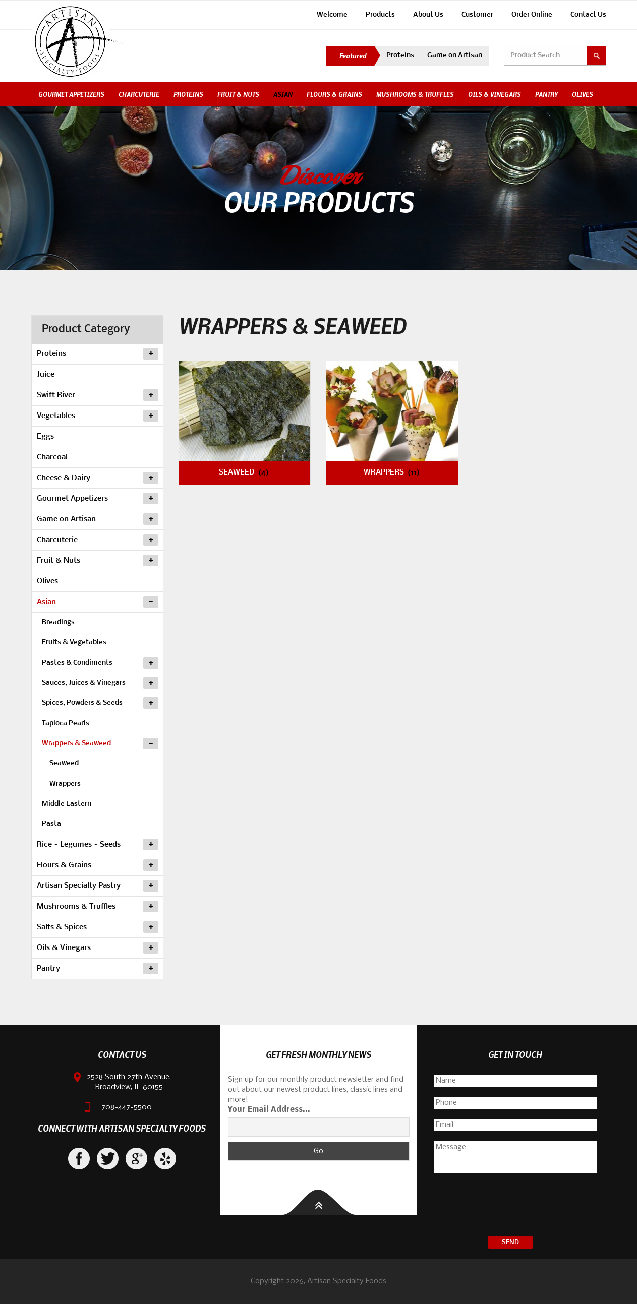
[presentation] (515, 1206)
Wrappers (65, 784)
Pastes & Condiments (100, 662)
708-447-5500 (126, 1107)
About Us (428, 15)
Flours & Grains (334, 94)
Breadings (58, 622)
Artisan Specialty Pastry (98, 886)
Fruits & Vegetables (74, 642)
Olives (582, 94)
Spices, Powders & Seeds (100, 702)
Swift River (98, 395)
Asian (283, 94)
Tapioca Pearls (65, 723)
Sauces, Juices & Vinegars (100, 682)
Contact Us (588, 15)
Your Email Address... (269, 1110)
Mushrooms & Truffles (415, 94)
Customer (477, 15)
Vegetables (98, 416)
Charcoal (52, 457)
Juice (45, 375)
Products (380, 15)
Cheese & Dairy (98, 478)
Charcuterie (139, 94)
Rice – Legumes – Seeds (98, 845)
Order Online (531, 15)
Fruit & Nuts (238, 94)
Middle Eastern (66, 804)
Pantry (546, 94)
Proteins (400, 56)
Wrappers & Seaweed (100, 743)
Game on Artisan (454, 56)
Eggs (45, 437)
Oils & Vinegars (494, 94)
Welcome (332, 15)
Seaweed (64, 763)
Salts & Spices (98, 927)
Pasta (51, 824)
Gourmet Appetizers (71, 94)
